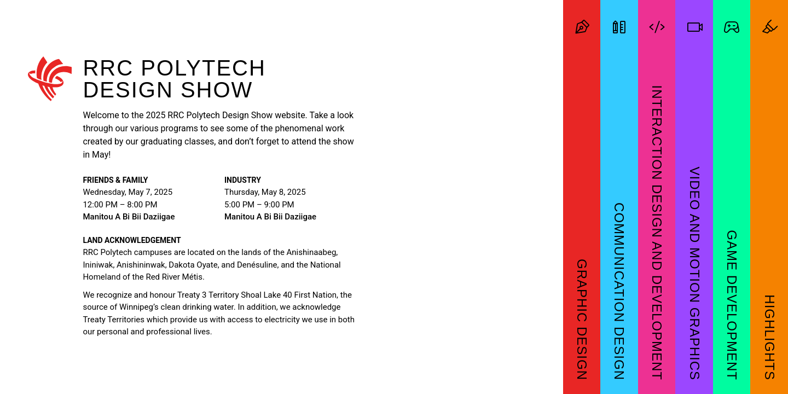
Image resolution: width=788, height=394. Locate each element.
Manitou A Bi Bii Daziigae (129, 217)
